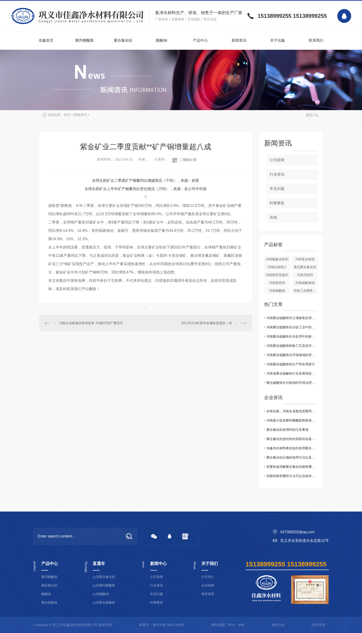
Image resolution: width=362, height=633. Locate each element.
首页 (67, 115)
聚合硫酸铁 (49, 602)
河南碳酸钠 (277, 290)
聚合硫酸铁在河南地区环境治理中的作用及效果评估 (292, 383)
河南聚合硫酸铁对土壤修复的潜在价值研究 (292, 318)
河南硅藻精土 (277, 267)
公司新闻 (277, 160)
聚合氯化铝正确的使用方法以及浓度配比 (292, 457)
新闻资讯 (239, 40)
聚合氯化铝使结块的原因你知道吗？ (292, 439)
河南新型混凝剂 (277, 275)
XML (241, 625)
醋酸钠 (161, 40)
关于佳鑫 (277, 40)
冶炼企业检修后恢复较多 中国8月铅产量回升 (91, 323)
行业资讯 (277, 174)
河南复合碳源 (305, 259)
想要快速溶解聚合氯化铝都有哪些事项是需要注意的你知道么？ (292, 467)
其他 (273, 217)
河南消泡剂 (305, 275)
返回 (312, 115)
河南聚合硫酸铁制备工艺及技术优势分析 (292, 346)
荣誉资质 (207, 594)
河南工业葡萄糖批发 (305, 290)
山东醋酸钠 (101, 594)
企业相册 (207, 585)
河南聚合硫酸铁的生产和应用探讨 (290, 364)
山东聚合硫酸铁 (104, 602)
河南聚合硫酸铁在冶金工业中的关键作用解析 (292, 327)
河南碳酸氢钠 (305, 283)
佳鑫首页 (46, 40)
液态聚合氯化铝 (305, 267)
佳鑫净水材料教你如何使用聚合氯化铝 (292, 448)
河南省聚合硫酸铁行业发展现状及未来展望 (292, 373)
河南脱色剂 (277, 283)
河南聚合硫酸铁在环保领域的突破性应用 (292, 355)
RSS (231, 625)
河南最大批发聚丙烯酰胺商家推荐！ (292, 420)
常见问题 (277, 189)
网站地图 (218, 625)
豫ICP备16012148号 (168, 625)
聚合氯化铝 (123, 40)
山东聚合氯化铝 (104, 577)
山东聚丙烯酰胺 (104, 585)
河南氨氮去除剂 (277, 259)
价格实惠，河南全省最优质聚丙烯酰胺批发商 (292, 411)
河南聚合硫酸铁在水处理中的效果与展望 (292, 336)
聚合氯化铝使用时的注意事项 (287, 429)
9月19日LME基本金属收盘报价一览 (206, 323)
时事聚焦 (96, 115)
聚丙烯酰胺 (84, 40)
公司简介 (207, 577)
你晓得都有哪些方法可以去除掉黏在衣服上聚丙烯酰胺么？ (292, 476)
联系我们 (316, 40)
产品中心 (200, 40)
